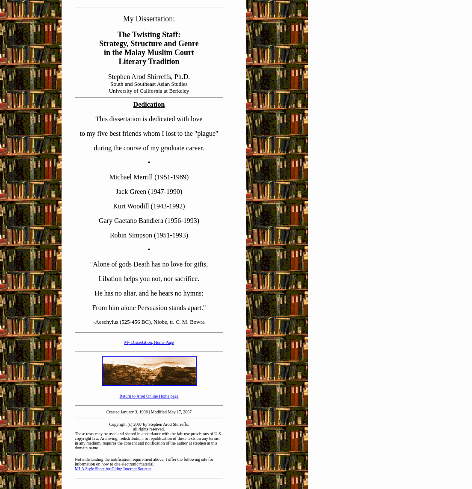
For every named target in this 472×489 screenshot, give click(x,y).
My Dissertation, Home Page (149, 342)
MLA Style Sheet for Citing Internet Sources (113, 468)
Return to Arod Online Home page (148, 396)
